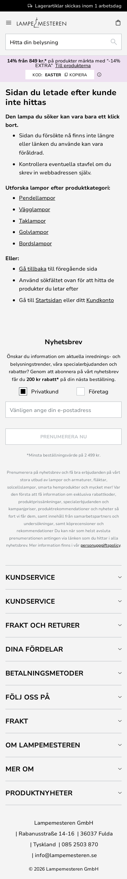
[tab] (63, 577)
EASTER (60, 74)
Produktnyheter (38, 792)
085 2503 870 (80, 844)
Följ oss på (27, 697)
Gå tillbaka (32, 268)
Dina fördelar (34, 649)
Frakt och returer (42, 625)
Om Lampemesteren (42, 744)
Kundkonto (100, 299)
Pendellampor (37, 197)
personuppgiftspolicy (100, 545)
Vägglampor (34, 209)
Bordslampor (35, 243)
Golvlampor (33, 231)
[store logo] (45, 22)
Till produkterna (73, 65)
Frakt (16, 720)
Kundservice (30, 577)
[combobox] (63, 42)
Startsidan (49, 299)
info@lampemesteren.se (66, 854)
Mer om (19, 768)
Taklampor (32, 220)
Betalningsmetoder (44, 673)
